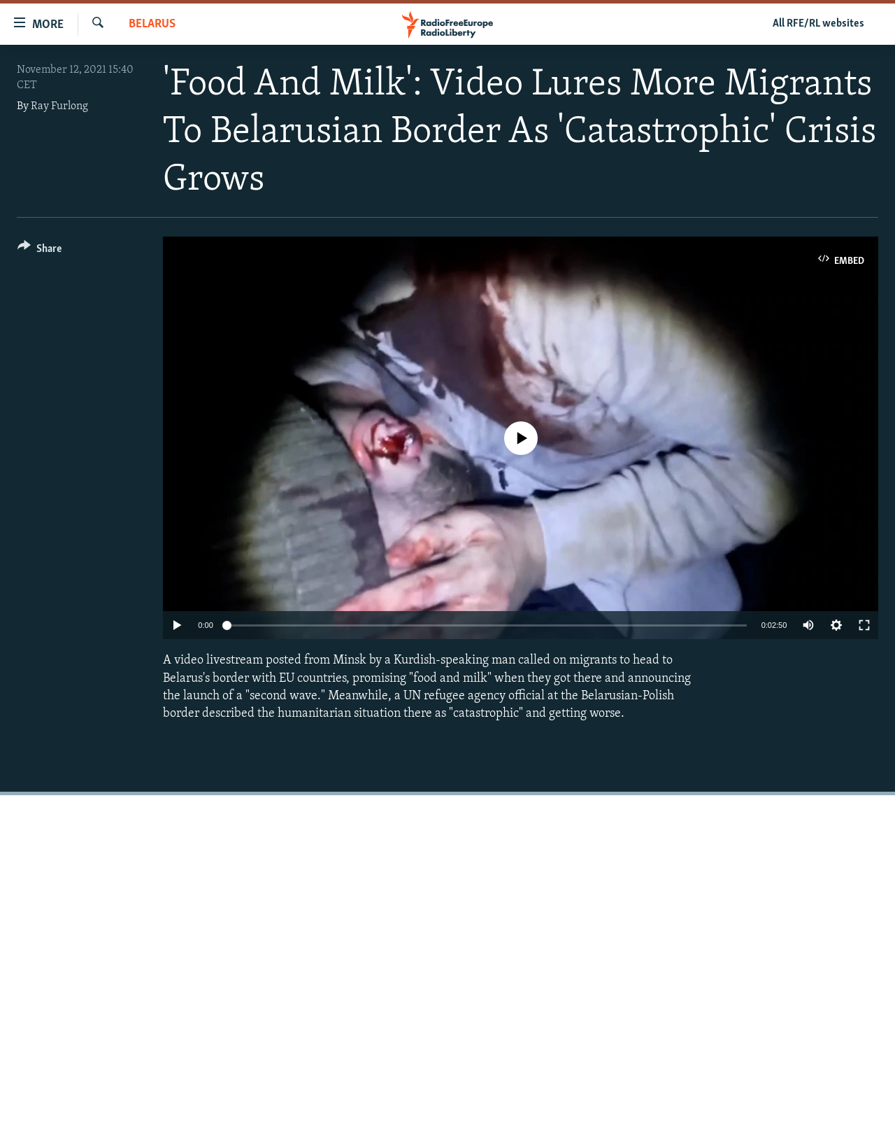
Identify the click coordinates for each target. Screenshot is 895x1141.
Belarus (152, 24)
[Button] (39, 251)
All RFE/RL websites (818, 23)
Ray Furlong (59, 106)
